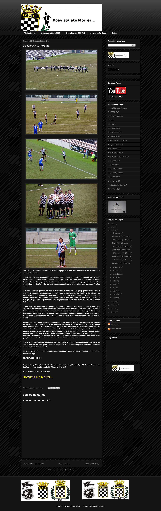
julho (115, 281)
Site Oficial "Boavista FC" (117, 108)
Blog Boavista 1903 (115, 153)
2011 (113, 305)
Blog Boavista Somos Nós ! (118, 157)
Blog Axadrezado (114, 149)
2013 (113, 230)
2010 (113, 309)
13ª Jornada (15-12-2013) (122, 253)
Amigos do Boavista (115, 116)
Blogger (101, 506)
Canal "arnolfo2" (114, 189)
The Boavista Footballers (117, 140)
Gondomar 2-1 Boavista (121, 236)
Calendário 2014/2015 (50, 33)
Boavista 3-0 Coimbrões (121, 256)
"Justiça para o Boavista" (117, 185)
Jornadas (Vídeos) (98, 33)
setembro (116, 274)
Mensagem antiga (92, 464)
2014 (113, 227)
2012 (113, 302)
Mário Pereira (115, 329)
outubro (116, 271)
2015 (113, 224)
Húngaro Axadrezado (116, 145)
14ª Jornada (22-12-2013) (122, 246)
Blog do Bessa (113, 165)
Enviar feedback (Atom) (65, 470)
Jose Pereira (115, 324)
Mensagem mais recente (33, 464)
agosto (115, 277)
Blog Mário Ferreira (115, 173)
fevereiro (116, 294)
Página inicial (30, 33)
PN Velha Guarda (114, 136)
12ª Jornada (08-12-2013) (122, 260)
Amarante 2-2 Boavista (121, 250)
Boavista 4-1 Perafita (120, 243)
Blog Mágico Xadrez (115, 169)
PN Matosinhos (114, 128)
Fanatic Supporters (115, 132)
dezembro (117, 233)
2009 (113, 312)
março (115, 291)
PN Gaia (111, 120)
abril (114, 288)
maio (115, 284)
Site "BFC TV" (113, 112)
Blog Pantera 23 (114, 181)
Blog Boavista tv (114, 161)
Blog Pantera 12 (114, 177)
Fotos (114, 33)
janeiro (115, 298)
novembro (117, 267)
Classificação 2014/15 (75, 33)
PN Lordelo (112, 124)
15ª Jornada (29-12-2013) (122, 240)
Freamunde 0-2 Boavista (121, 263)
